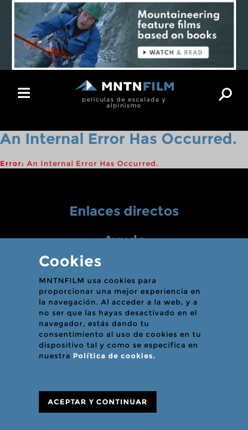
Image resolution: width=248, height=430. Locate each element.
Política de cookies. (114, 355)
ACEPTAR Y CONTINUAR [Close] (98, 401)
